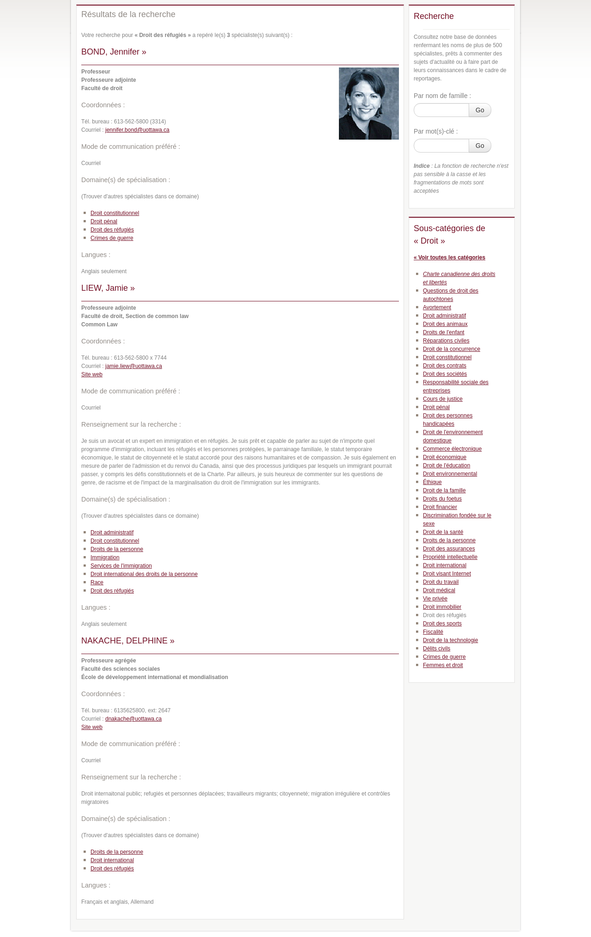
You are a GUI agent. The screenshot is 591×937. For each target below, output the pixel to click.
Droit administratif (111, 532)
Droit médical (439, 590)
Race (96, 582)
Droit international (112, 860)
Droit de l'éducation (446, 465)
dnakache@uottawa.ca (133, 719)
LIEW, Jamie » (108, 288)
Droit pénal (103, 221)
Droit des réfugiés (112, 230)
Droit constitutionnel (114, 213)
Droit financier (440, 507)
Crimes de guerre (111, 238)
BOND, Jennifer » (113, 51)
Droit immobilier (442, 607)
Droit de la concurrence (451, 349)
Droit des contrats (444, 365)
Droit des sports (442, 623)
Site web (92, 374)
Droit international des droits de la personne (144, 574)
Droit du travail (440, 582)
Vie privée (435, 598)
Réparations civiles (446, 340)
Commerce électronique (452, 449)
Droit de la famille (444, 490)
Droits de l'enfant (443, 332)
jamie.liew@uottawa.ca (133, 366)
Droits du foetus (442, 499)
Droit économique (444, 457)
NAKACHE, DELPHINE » (128, 640)
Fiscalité (433, 632)
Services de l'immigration (121, 566)
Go (480, 110)
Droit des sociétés (445, 374)
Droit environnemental (450, 474)
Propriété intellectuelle (450, 557)
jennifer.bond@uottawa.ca (137, 130)
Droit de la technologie (450, 640)
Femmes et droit (443, 665)
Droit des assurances (449, 548)
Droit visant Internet (447, 573)
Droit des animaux (445, 324)
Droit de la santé (443, 532)
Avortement (437, 307)
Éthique (432, 482)
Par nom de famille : (442, 95)
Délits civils (436, 648)
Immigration (105, 557)
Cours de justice (443, 399)
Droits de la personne (116, 549)
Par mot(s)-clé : (436, 131)
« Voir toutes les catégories (449, 257)
